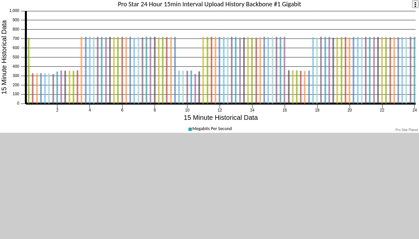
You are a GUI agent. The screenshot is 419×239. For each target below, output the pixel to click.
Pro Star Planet (406, 130)
